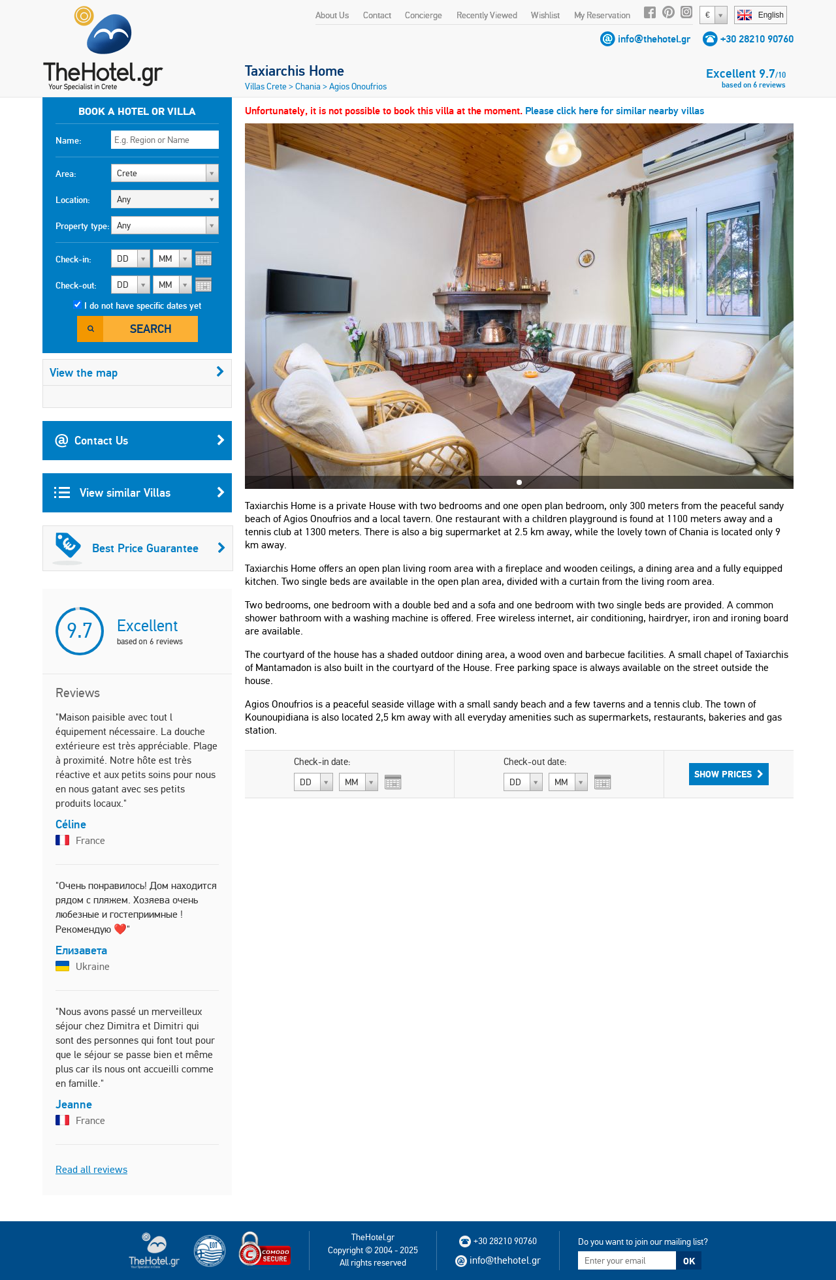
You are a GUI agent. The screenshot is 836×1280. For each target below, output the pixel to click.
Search (151, 328)
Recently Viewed (487, 15)
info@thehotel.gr (654, 39)
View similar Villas (139, 492)
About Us (332, 15)
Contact (377, 15)
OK (689, 1261)
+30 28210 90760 (757, 39)
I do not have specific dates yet (142, 305)
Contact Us (139, 440)
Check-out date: (535, 761)
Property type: (83, 226)
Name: (69, 140)
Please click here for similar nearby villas (614, 110)
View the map (137, 372)
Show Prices (729, 774)
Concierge (423, 15)
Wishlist (545, 15)
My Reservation (602, 15)
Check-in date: (322, 761)
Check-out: (76, 285)
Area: (66, 174)
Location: (73, 200)
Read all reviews (91, 1169)
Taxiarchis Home (294, 70)
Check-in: (73, 259)
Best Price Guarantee (139, 548)
